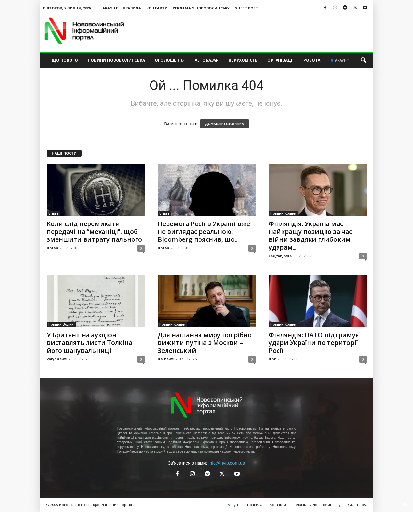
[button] (363, 60)
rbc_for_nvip (280, 255)
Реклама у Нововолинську (201, 8)
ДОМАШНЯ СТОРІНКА (224, 124)
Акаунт (110, 8)
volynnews (57, 358)
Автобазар (207, 60)
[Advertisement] (254, 30)
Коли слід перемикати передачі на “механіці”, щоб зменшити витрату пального (94, 232)
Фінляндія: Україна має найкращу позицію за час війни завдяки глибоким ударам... (310, 236)
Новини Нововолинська (116, 60)
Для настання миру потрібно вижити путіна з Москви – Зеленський (205, 343)
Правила (132, 8)
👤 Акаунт (339, 60)
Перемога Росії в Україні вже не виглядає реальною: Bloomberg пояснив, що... (204, 232)
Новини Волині (61, 324)
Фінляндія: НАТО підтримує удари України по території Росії (313, 343)
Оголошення (170, 60)
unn (273, 358)
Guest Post (246, 8)
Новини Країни (283, 213)
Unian (53, 213)
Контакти (156, 8)
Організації (280, 60)
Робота (311, 60)
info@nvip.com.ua (226, 463)
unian (52, 247)
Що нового (65, 60)
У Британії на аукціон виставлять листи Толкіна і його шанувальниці (91, 343)
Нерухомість (243, 60)
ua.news (166, 358)
